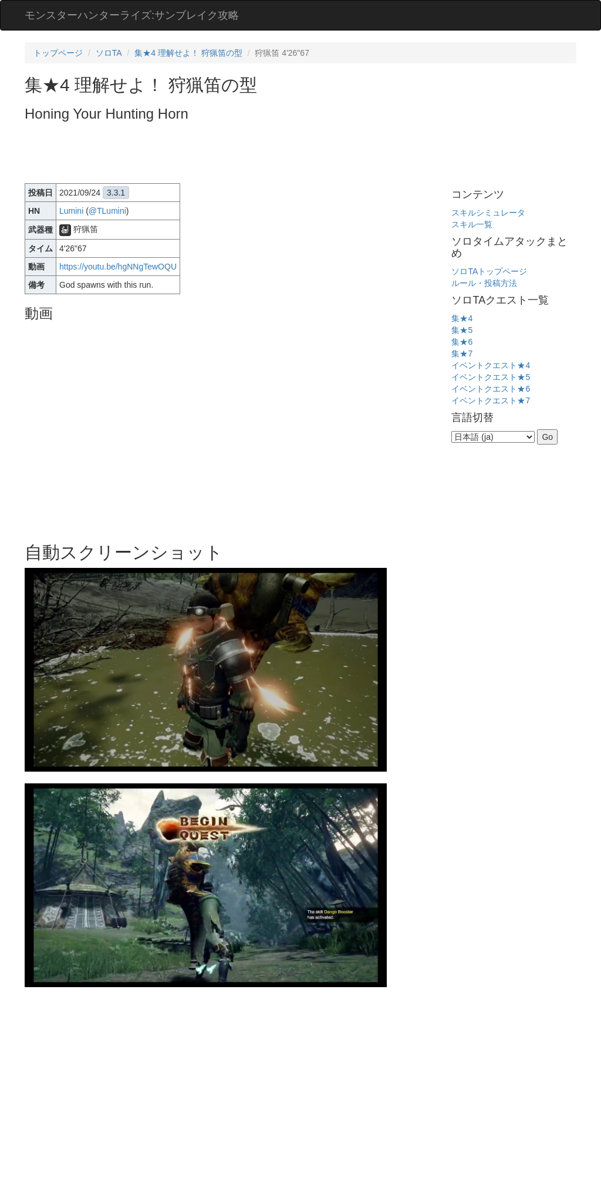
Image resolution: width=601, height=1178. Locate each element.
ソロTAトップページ (489, 271)
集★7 (461, 353)
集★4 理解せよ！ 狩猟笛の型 (188, 53)
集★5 (461, 330)
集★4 (461, 318)
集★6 (461, 341)
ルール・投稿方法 (484, 283)
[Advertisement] (238, 153)
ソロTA (109, 53)
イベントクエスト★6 (490, 388)
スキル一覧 (471, 224)
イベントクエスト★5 (490, 377)
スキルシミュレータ (488, 212)
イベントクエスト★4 (490, 365)
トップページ (58, 53)
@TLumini (107, 211)
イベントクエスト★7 (490, 400)
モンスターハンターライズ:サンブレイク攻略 (132, 15)
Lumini (71, 211)
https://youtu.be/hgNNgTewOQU (118, 266)
